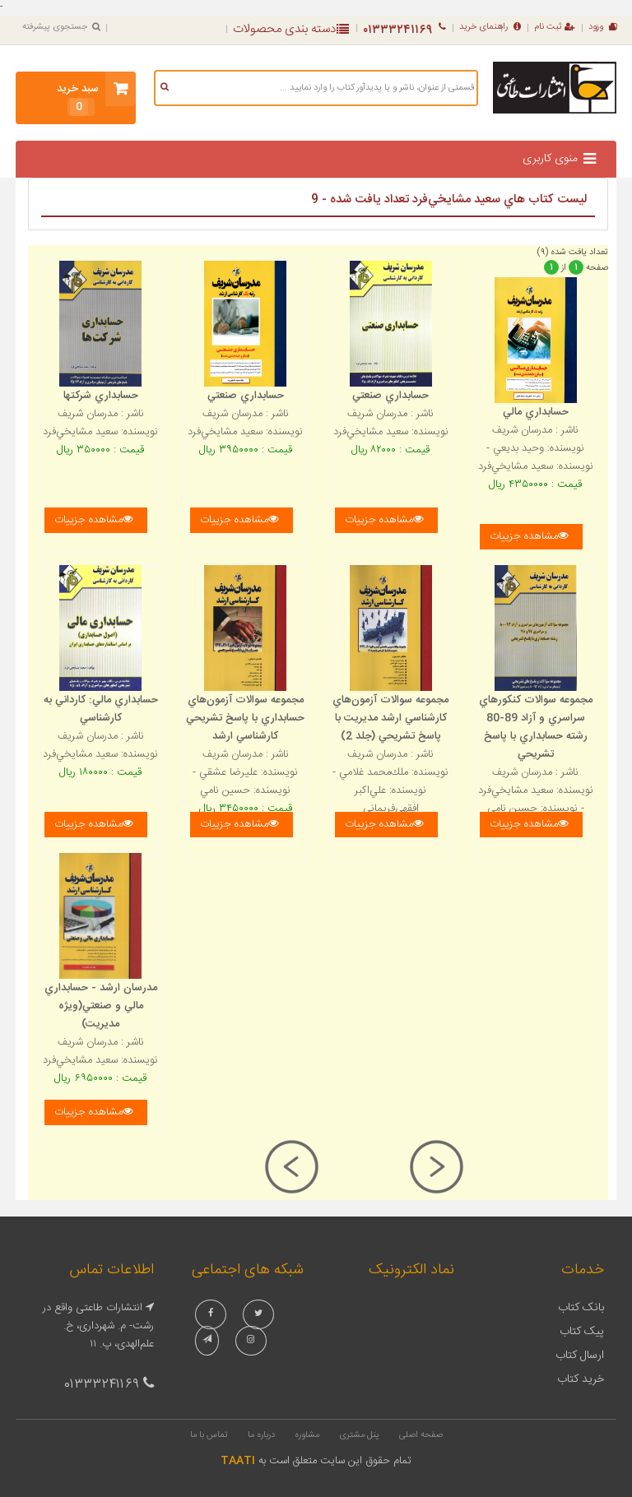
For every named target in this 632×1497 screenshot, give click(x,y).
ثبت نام (554, 27)
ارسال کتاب (579, 1355)
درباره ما (261, 1435)
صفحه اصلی (421, 1435)
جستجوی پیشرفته (61, 27)
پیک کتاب (582, 1332)
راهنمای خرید (490, 27)
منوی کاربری (550, 159)
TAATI (238, 1461)
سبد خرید (78, 98)
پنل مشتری (359, 1435)
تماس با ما (209, 1435)
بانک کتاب (581, 1308)
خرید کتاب (580, 1379)
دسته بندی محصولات (291, 29)
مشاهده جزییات (93, 520)
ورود (602, 27)
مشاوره (307, 1435)
